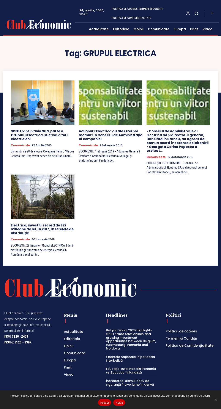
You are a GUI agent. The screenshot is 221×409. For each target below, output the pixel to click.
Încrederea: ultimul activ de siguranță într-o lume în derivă (130, 383)
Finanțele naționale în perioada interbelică (130, 359)
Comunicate (20, 145)
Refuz (119, 402)
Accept (104, 402)
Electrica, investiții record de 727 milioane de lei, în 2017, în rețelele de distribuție (42, 229)
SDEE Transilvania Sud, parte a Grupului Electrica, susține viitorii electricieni (39, 135)
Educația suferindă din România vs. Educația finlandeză (131, 371)
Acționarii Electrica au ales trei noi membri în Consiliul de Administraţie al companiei (110, 135)
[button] (196, 13)
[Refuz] (215, 400)
